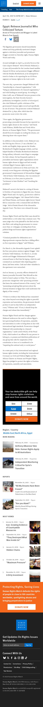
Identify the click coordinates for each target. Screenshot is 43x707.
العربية (18, 20)
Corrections (17, 664)
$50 (13, 403)
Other (29, 413)
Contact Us (7, 664)
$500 (29, 408)
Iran (11, 9)
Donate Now (28, 3)
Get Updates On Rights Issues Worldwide (20, 638)
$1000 (13, 413)
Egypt (29, 432)
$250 (13, 408)
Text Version (8, 671)
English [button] (16, 3)
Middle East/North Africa (14, 432)
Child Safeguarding (28, 667)
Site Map (17, 667)
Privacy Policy (27, 664)
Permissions (8, 667)
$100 (29, 403)
